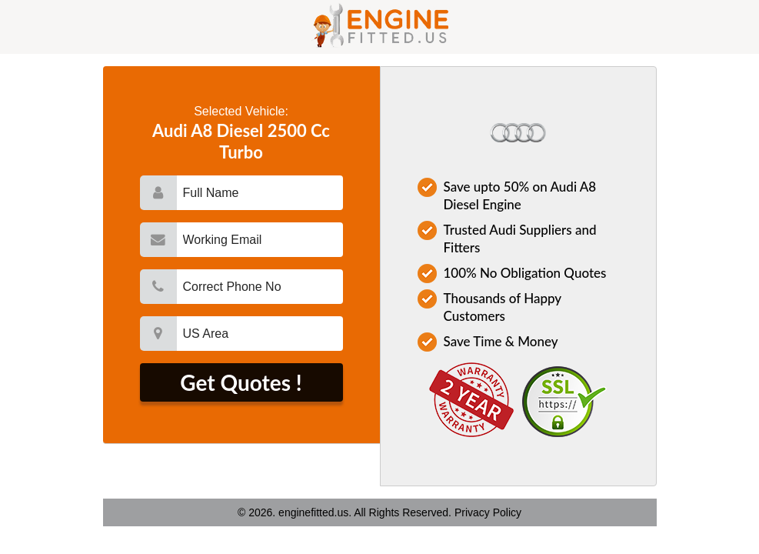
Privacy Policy (487, 512)
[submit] (241, 382)
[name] (260, 192)
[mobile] (260, 286)
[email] (260, 239)
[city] (260, 333)
